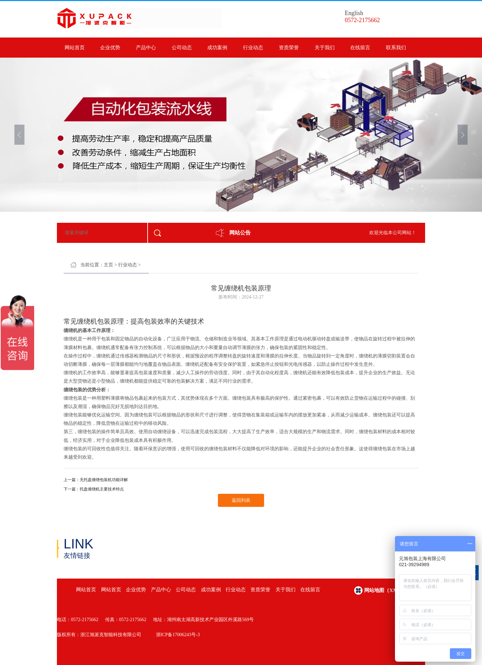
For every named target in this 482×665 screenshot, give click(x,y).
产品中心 (146, 47)
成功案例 (217, 47)
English (354, 13)
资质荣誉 (289, 47)
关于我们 (325, 47)
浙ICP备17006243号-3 (178, 634)
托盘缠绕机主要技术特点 (102, 489)
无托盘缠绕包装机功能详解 (104, 479)
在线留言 (360, 47)
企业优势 (110, 47)
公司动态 (182, 47)
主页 (108, 264)
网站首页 (75, 47)
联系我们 (396, 47)
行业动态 (253, 47)
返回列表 (241, 500)
